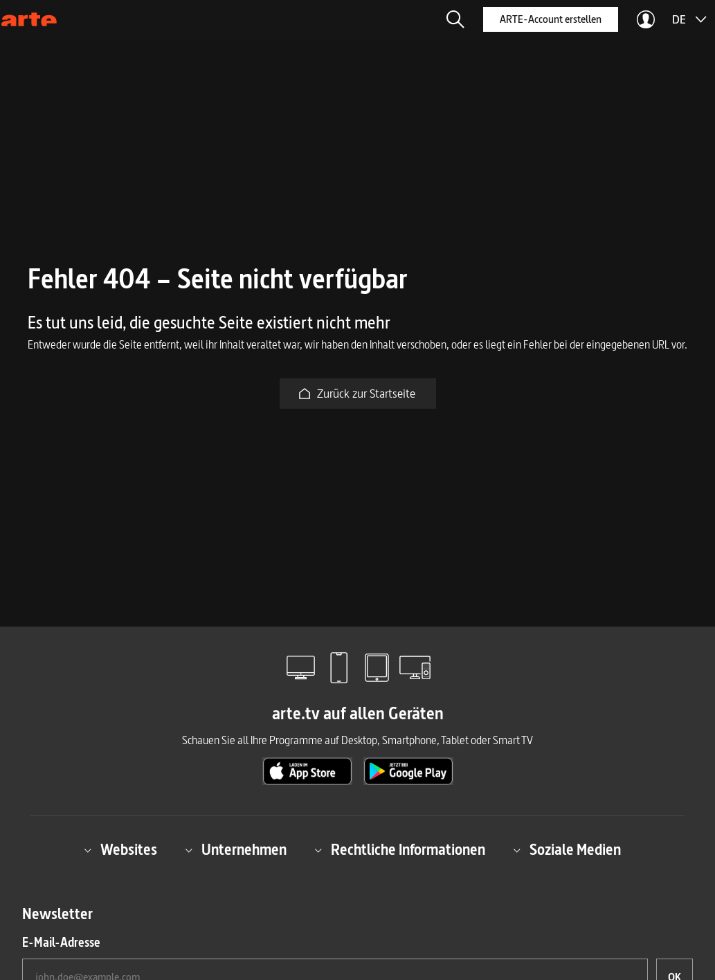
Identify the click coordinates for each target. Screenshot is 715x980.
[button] (455, 19)
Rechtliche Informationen (399, 850)
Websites (120, 850)
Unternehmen (236, 850)
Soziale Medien (567, 850)
